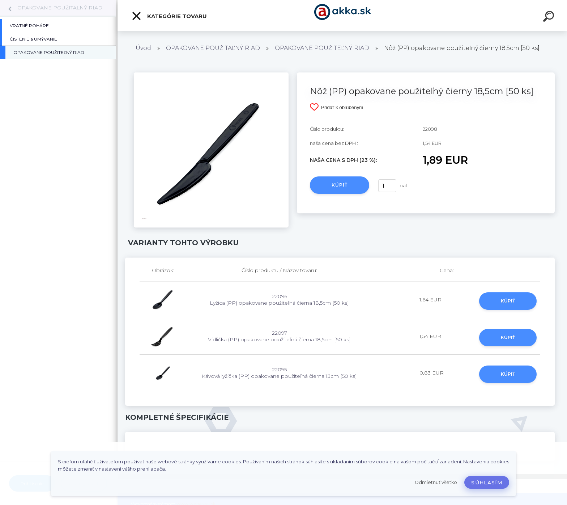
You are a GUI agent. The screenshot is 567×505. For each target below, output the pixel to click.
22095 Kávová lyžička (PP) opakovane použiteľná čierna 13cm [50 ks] (279, 372)
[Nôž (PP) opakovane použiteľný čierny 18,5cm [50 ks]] (211, 75)
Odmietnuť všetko (436, 482)
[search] (549, 17)
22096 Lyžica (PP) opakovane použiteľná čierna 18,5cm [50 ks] (279, 299)
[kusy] (387, 185)
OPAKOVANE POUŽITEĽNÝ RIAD (322, 48)
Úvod (143, 48)
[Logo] (342, 15)
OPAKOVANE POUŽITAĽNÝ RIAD (59, 7)
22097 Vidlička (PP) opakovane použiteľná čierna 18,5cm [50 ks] (279, 336)
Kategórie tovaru (169, 16)
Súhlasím (486, 482)
